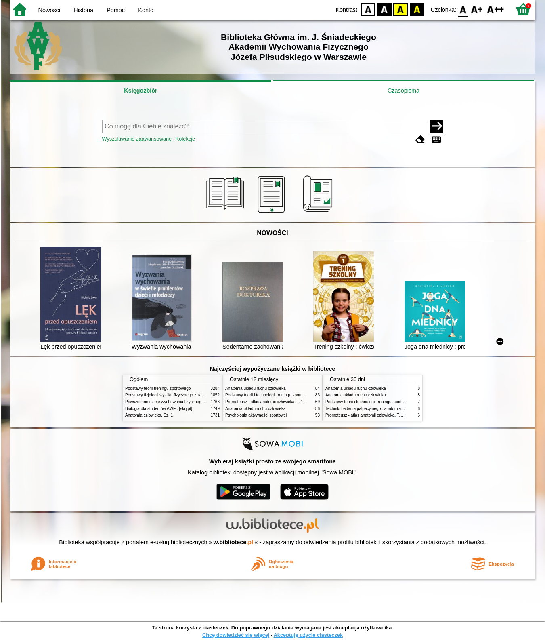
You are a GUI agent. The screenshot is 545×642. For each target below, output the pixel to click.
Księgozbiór (140, 90)
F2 (495, 9)
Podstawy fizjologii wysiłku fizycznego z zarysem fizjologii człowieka (186, 395)
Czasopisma (403, 90)
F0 (463, 9)
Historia (83, 10)
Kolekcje (185, 139)
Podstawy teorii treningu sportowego (158, 388)
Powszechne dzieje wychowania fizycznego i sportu (171, 402)
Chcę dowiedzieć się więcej (235, 635)
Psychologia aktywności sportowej (256, 415)
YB (400, 9)
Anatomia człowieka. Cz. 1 (149, 415)
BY (417, 9)
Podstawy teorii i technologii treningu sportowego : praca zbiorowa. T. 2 (289, 395)
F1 (477, 9)
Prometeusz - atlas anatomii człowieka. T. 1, (264, 402)
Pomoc (116, 10)
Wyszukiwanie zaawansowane (137, 139)
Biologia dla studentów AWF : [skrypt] (158, 408)
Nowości (49, 10)
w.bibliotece (234, 542)
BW (384, 9)
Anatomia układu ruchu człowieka (255, 388)
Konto (145, 10)
